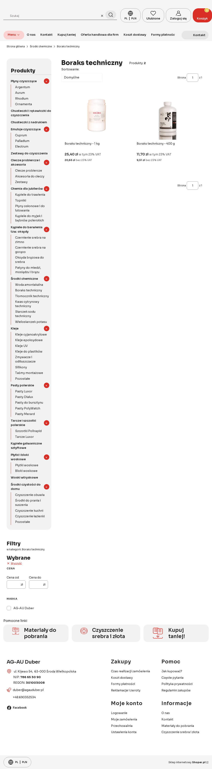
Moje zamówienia (124, 719)
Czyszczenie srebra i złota (180, 732)
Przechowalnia (121, 726)
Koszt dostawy (122, 678)
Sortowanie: (70, 69)
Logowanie (119, 713)
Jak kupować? (171, 671)
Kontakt (167, 719)
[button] (110, 15)
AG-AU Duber (23, 608)
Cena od (13, 577)
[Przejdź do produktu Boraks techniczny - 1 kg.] (96, 116)
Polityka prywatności (177, 684)
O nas (165, 713)
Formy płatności (123, 684)
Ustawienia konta (123, 732)
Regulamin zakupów (176, 690)
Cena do (35, 577)
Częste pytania (172, 678)
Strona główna (16, 46)
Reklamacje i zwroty (125, 690)
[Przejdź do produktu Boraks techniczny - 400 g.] (168, 116)
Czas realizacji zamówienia (130, 671)
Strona (181, 77)
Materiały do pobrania (177, 726)
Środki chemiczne (41, 46)
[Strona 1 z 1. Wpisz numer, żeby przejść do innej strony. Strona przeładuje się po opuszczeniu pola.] (192, 77)
